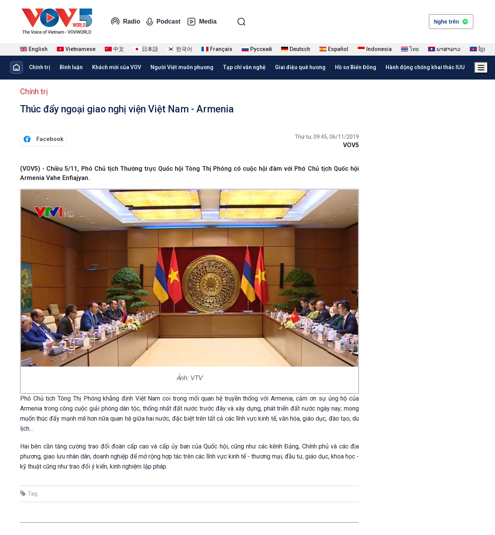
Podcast (163, 21)
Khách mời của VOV (116, 67)
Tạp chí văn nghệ (244, 67)
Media (202, 21)
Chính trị (39, 67)
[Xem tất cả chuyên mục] (481, 67)
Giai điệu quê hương (300, 67)
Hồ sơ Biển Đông (355, 67)
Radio (125, 21)
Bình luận (71, 67)
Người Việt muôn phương (181, 67)
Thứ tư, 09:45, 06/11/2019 (327, 137)
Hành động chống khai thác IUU (425, 67)
